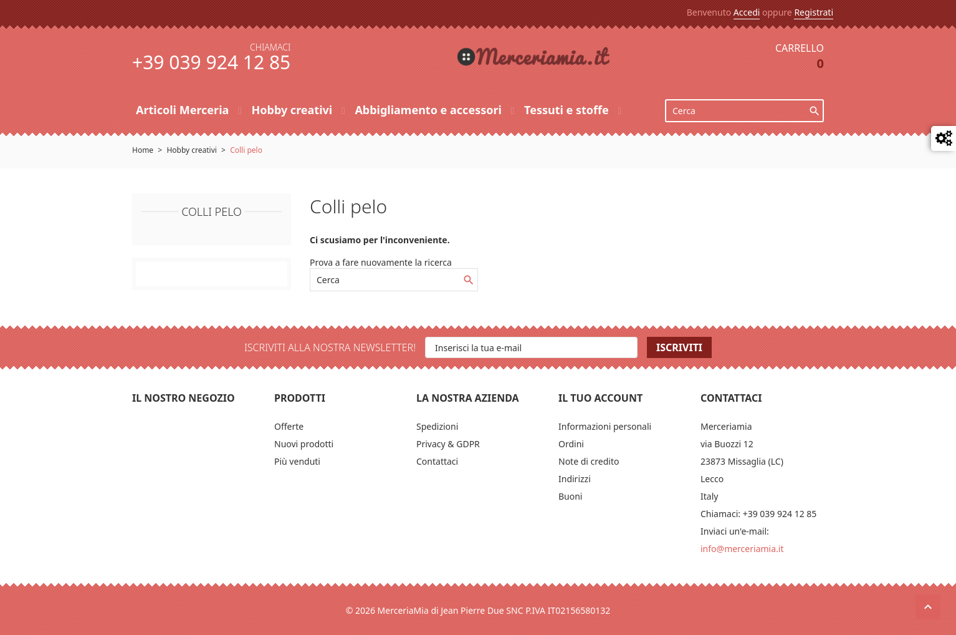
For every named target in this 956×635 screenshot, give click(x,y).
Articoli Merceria (184, 109)
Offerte (289, 426)
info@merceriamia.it (741, 549)
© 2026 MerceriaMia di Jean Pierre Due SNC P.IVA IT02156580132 (478, 610)
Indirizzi (574, 479)
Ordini (571, 444)
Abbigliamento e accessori (429, 109)
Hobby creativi (293, 109)
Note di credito (588, 461)
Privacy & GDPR (448, 444)
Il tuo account (600, 398)
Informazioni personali (604, 426)
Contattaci (437, 461)
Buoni (570, 496)
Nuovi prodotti (303, 444)
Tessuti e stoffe (567, 109)
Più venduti (297, 461)
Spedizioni (437, 426)
